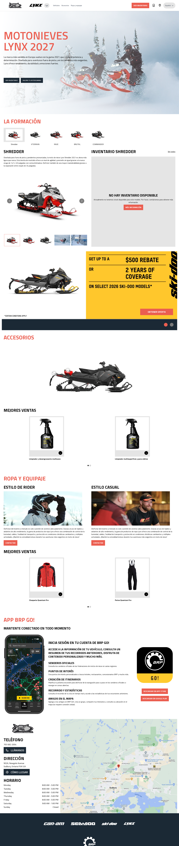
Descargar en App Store (154, 691)
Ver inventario (140, 5)
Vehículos (56, 5)
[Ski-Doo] (109, 823)
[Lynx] (129, 823)
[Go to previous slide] (9, 200)
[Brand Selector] (39, 5)
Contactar (10, 543)
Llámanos (14, 750)
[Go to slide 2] (90, 465)
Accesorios (65, 5)
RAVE (56, 137)
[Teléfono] (153, 6)
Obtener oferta (157, 312)
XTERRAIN (35, 137)
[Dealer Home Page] (31, 729)
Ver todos (171, 151)
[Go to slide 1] (88, 465)
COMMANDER (98, 137)
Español (169, 5)
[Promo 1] (166, 325)
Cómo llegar (16, 772)
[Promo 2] (172, 325)
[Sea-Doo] (83, 823)
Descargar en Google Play (155, 698)
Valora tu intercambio (32, 80)
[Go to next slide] (81, 200)
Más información (133, 207)
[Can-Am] (54, 823)
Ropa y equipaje (76, 5)
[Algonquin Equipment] (15, 5)
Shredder (14, 137)
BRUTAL (77, 137)
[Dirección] (159, 6)
